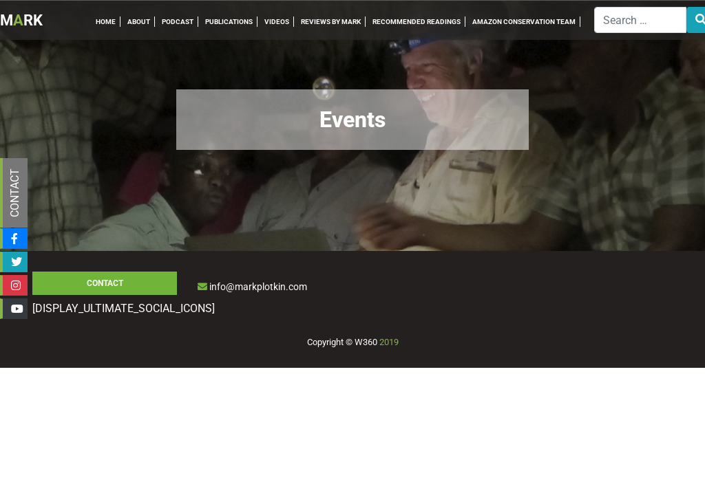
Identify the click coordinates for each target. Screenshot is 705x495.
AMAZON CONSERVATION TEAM (524, 21)
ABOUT (138, 21)
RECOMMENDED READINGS (416, 21)
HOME (106, 21)
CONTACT (14, 192)
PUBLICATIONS (229, 21)
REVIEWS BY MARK (331, 21)
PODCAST (177, 21)
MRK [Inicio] (21, 20)
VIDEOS (276, 21)
